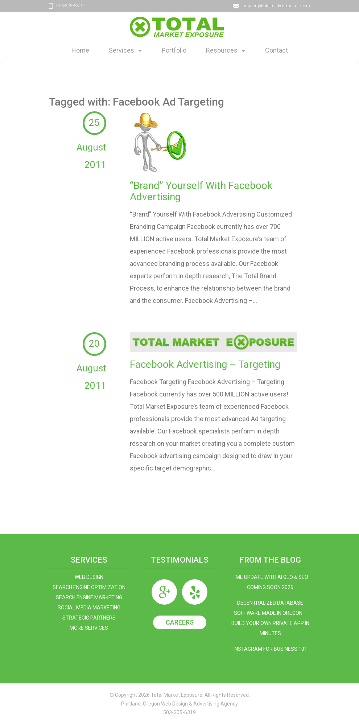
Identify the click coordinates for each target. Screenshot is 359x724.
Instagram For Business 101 (270, 649)
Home (80, 50)
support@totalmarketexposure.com (276, 5)
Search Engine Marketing (89, 597)
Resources (222, 50)
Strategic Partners (89, 618)
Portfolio (174, 50)
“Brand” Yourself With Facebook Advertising (201, 191)
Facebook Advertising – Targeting (205, 364)
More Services (89, 628)
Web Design (89, 577)
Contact (276, 50)
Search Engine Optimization (89, 587)
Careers (180, 622)
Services (121, 50)
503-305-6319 (70, 5)
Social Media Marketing (89, 607)
